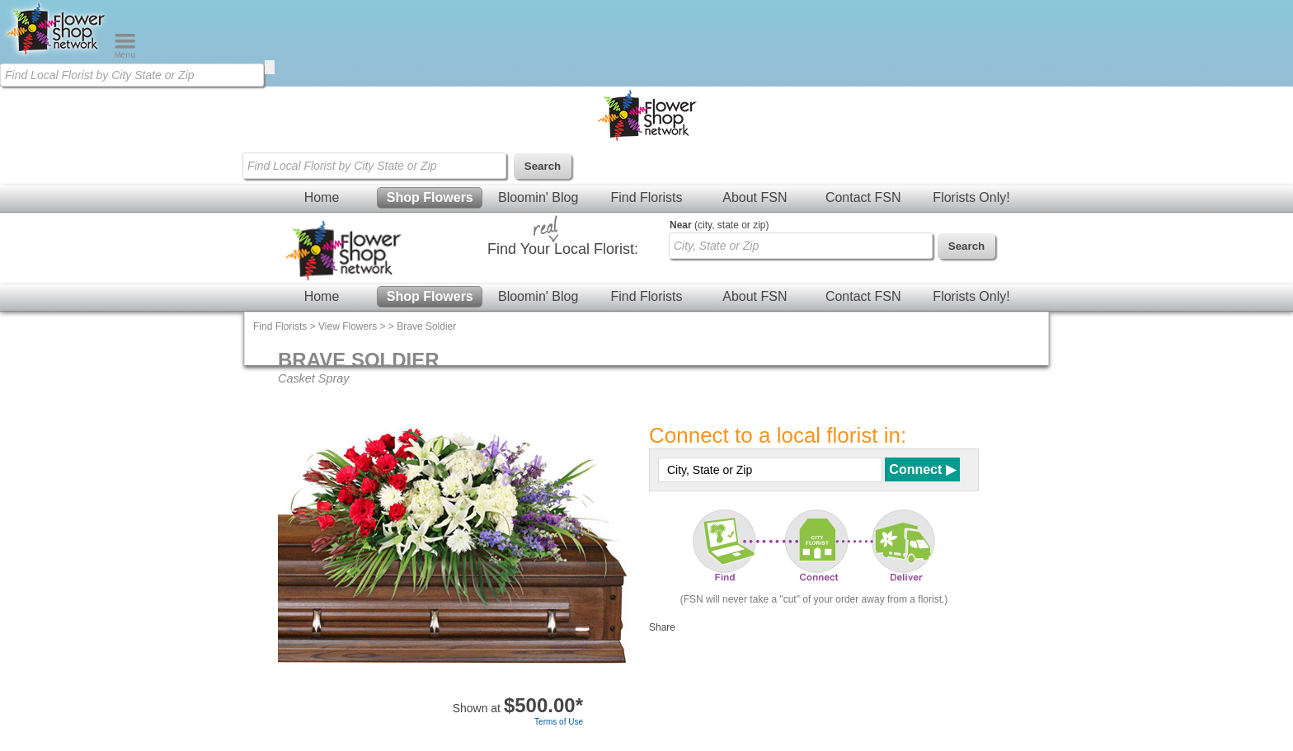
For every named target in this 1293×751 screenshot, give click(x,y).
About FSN (754, 197)
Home (322, 197)
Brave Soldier (426, 326)
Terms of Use (558, 721)
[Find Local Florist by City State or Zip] (132, 75)
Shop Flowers (430, 197)
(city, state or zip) (719, 225)
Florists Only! (971, 197)
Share (662, 627)
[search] (270, 67)
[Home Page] (57, 54)
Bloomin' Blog (538, 197)
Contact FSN (863, 197)
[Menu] (125, 54)
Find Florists (646, 197)
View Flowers (347, 326)
